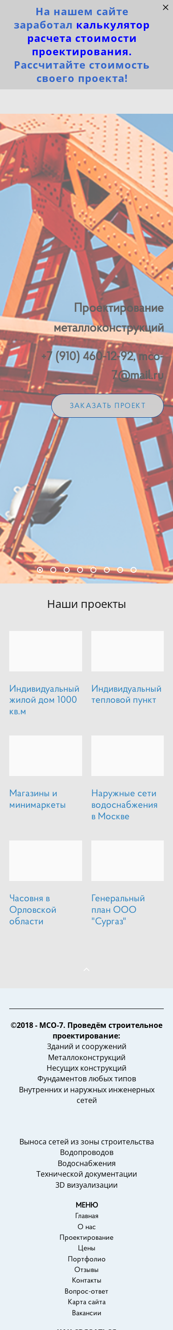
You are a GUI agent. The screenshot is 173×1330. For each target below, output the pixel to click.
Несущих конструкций (86, 1084)
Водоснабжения (87, 1180)
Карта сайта (87, 1318)
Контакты (86, 1297)
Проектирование (86, 1253)
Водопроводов (86, 1169)
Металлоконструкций (86, 1074)
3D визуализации (86, 1201)
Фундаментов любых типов (86, 1096)
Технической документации (86, 1191)
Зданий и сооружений (86, 1063)
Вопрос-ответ (86, 1307)
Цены (86, 1264)
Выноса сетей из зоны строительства (86, 1159)
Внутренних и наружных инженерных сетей (87, 1111)
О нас (87, 1243)
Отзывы (86, 1286)
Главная (86, 1232)
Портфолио (87, 1275)
